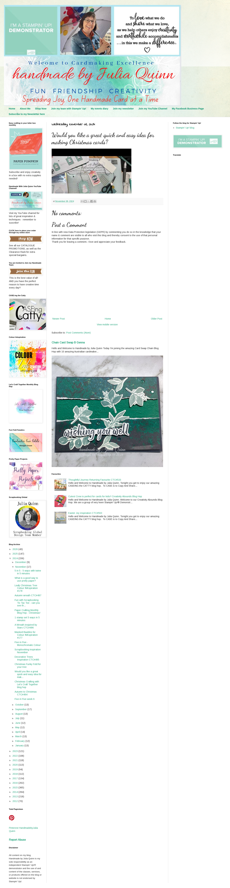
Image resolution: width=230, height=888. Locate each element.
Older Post (156, 318)
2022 (15, 755)
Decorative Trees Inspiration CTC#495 (27, 658)
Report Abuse (17, 839)
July (17, 718)
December (21, 562)
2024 (15, 558)
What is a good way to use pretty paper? (26, 579)
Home (12, 108)
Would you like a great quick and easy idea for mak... (28, 674)
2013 (15, 796)
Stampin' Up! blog (185, 127)
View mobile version (107, 324)
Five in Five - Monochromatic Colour (28, 643)
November (21, 566)
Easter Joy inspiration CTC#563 (85, 513)
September (21, 709)
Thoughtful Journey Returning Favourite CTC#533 (94, 479)
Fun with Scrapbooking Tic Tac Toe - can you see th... (27, 603)
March (18, 736)
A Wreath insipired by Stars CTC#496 (26, 626)
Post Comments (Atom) (78, 332)
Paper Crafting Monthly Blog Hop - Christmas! (27, 611)
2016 (15, 783)
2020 (15, 764)
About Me (25, 108)
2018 (15, 774)
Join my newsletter (123, 108)
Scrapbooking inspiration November (28, 651)
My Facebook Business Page (188, 108)
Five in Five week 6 (25, 699)
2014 (15, 792)
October (19, 704)
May (17, 727)
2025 (15, 553)
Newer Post (58, 318)
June (18, 723)
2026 (15, 549)
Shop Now (40, 108)
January (19, 745)
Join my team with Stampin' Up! (68, 108)
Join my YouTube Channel (152, 108)
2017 (15, 778)
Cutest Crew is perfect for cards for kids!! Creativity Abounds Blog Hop (105, 496)
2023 (15, 751)
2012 (15, 801)
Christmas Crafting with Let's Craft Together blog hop (27, 684)
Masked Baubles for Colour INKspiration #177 (26, 635)
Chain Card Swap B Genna (68, 342)
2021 (15, 760)
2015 (15, 787)
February (20, 741)
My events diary (99, 108)
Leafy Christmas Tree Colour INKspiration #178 (26, 588)
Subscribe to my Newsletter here (27, 114)
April (18, 732)
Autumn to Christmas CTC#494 (26, 693)
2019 (15, 769)
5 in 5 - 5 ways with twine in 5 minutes (28, 572)
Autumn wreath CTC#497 (28, 595)
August (19, 713)
